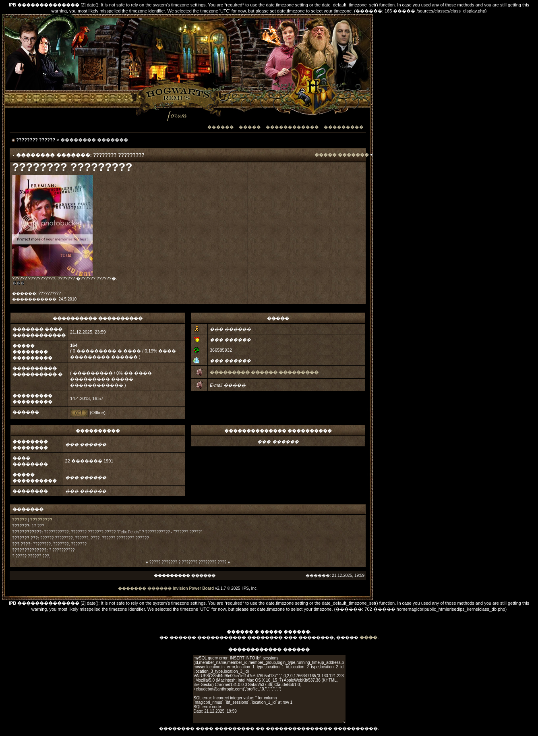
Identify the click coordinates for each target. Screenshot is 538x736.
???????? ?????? (35, 139)
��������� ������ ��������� (264, 372)
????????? (41, 520)
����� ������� (342, 154)
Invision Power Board (193, 588)
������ (220, 127)
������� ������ (145, 588)
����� (250, 127)
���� (368, 637)
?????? (19, 520)
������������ (292, 127)
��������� (344, 127)
